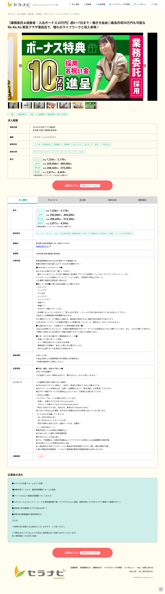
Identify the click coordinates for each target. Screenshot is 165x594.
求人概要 (23, 199)
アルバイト (52, 199)
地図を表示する (42, 246)
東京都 (31, 14)
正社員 (82, 199)
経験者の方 (97, 567)
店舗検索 (74, 567)
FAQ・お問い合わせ (145, 567)
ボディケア (49, 14)
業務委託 (142, 199)
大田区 (39, 14)
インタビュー (129, 567)
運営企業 (133, 571)
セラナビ (11, 14)
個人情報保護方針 (146, 571)
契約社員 (112, 199)
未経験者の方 (85, 567)
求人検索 (22, 14)
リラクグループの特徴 (113, 567)
